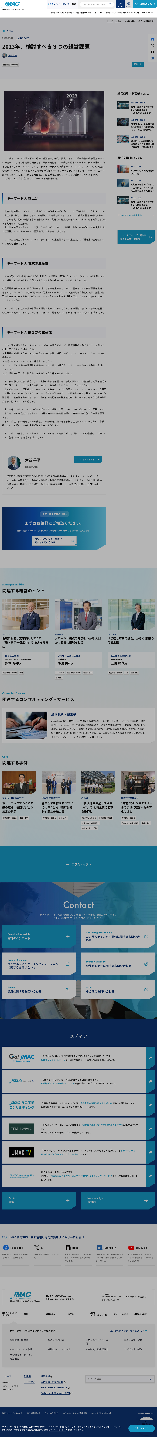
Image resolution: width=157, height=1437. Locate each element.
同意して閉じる (142, 1428)
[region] (78, 639)
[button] (54, 4)
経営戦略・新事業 (10, 64)
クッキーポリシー (58, 1430)
